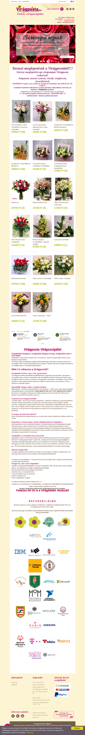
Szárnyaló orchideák (61, 239)
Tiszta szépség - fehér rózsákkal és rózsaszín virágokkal (19, 127)
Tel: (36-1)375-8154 (38, 682)
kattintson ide (34, 481)
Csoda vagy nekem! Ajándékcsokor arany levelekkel (40, 127)
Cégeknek (14, 685)
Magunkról (26, 1)
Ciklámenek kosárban (18, 278)
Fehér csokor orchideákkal (42, 278)
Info (20, 1)
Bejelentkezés (62, 1)
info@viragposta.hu (38, 687)
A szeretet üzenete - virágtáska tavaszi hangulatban (61, 166)
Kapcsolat (14, 1)
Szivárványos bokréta (18, 315)
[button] (37, 61)
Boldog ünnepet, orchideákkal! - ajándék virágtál (41, 242)
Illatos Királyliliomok (40, 202)
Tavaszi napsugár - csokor (42, 315)
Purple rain (15, 202)
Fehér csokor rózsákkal (62, 278)
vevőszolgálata (25, 459)
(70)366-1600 (40, 685)
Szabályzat (29, 732)
